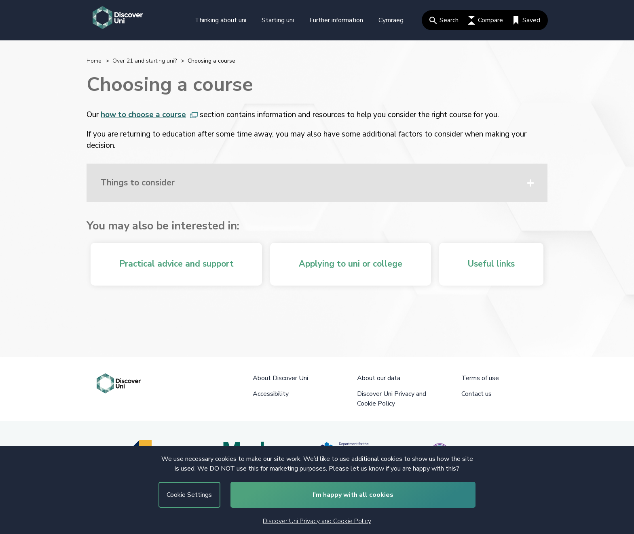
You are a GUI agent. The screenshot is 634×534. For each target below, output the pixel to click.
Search (444, 20)
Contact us (476, 393)
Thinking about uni (220, 20)
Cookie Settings (189, 494)
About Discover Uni (280, 378)
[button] (317, 183)
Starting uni (278, 20)
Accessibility (271, 393)
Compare (485, 20)
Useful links (491, 263)
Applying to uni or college (350, 263)
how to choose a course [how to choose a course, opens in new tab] (149, 114)
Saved (526, 20)
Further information (336, 20)
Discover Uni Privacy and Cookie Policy (317, 521)
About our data (378, 378)
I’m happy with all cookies (353, 494)
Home (94, 61)
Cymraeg (391, 20)
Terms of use (480, 378)
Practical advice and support (176, 263)
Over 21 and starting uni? (144, 61)
